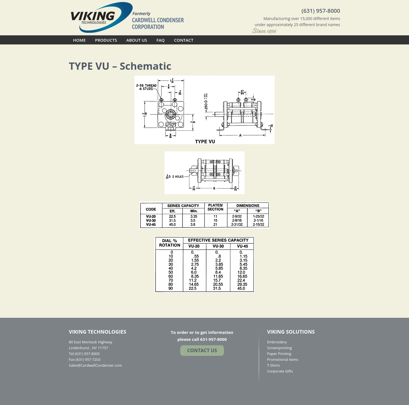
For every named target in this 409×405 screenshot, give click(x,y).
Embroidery (277, 341)
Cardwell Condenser (127, 17)
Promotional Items (282, 359)
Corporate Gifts (280, 371)
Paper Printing (279, 353)
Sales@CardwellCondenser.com (95, 365)
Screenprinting (279, 347)
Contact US (202, 350)
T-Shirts (273, 365)
